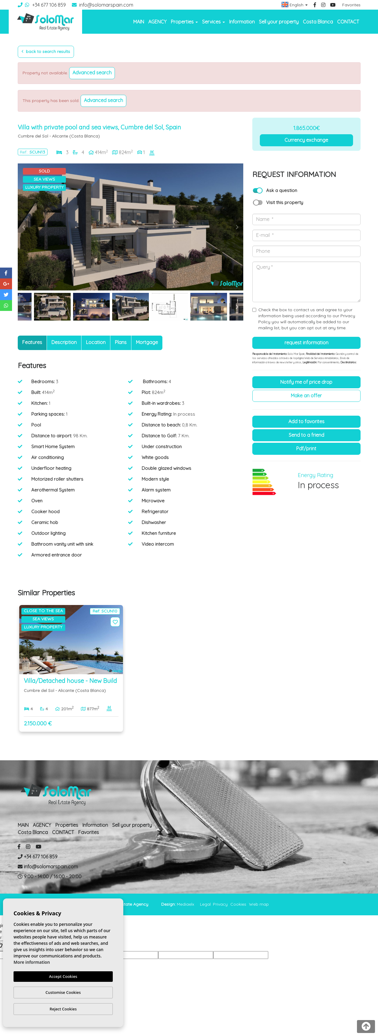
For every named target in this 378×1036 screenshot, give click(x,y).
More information (32, 962)
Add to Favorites (306, 421)
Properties (66, 825)
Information (242, 22)
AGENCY (157, 22)
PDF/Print (306, 448)
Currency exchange (306, 140)
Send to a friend (306, 435)
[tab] (32, 343)
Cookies (238, 904)
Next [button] (237, 227)
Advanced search (92, 73)
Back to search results (46, 51)
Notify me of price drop (306, 382)
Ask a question (281, 190)
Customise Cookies (63, 992)
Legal (205, 904)
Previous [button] (24, 227)
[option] (130, 226)
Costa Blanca (318, 22)
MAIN (138, 22)
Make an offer (306, 395)
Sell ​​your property (279, 22)
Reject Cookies (63, 1009)
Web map (259, 904)
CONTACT (348, 22)
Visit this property (284, 202)
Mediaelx (185, 904)
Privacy (220, 904)
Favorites (351, 5)
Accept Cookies (63, 976)
